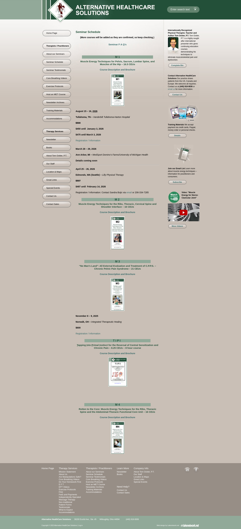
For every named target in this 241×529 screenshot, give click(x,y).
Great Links (51, 180)
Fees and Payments (68, 494)
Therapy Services (68, 468)
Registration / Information (88, 140)
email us (171, 89)
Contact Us (51, 196)
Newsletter (51, 139)
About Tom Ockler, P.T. (56, 155)
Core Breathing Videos (56, 78)
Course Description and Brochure (117, 69)
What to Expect (66, 510)
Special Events (53, 188)
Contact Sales (52, 204)
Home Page (51, 33)
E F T (61, 484)
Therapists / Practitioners (99, 468)
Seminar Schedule (54, 62)
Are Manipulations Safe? (70, 477)
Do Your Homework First (70, 482)
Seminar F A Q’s (117, 44)
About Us (63, 474)
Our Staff (50, 164)
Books (49, 147)
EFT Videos (64, 487)
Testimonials (64, 507)
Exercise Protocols (54, 86)
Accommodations (54, 118)
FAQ (61, 492)
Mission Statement (67, 472)
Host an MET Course (55, 94)
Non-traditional (65, 502)
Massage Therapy (67, 499)
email (129, 192)
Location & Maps (54, 172)
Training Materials (54, 110)
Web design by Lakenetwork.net (168, 525)
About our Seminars (55, 54)
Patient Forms (65, 505)
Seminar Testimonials (56, 70)
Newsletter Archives (55, 102)
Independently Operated (70, 497)
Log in (80, 525)
